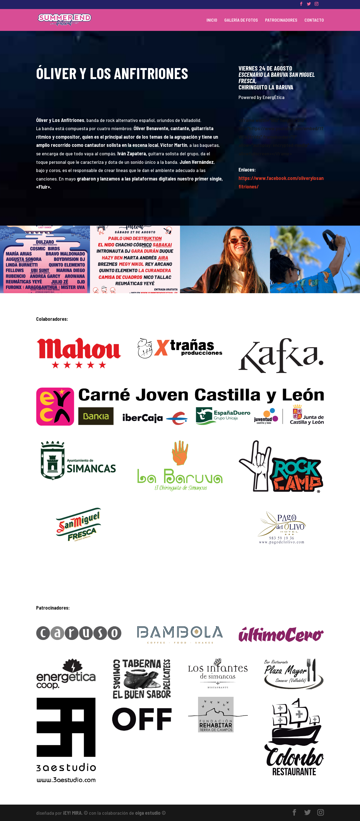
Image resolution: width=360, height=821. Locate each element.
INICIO (212, 20)
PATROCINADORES (281, 20)
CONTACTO (314, 20)
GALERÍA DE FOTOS (241, 20)
